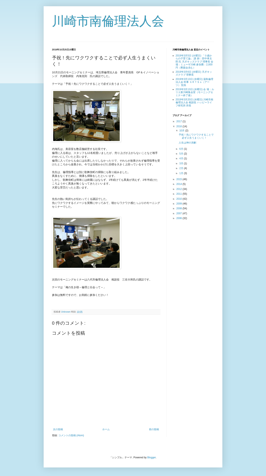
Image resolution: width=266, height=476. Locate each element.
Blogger (151, 457)
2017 (179, 121)
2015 (179, 179)
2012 (179, 189)
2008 (179, 208)
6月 (181, 148)
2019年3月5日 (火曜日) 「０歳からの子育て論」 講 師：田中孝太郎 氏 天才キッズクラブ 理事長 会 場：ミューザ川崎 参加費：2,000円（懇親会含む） (194, 61)
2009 (179, 203)
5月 (181, 153)
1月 (181, 173)
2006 (179, 218)
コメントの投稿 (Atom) (71, 435)
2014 (179, 184)
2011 (179, 193)
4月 (181, 158)
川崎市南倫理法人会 (108, 21)
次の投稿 (58, 429)
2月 (181, 168)
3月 (181, 163)
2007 (179, 213)
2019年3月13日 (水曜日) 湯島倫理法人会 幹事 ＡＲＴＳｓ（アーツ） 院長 (194, 82)
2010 (179, 198)
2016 (179, 126)
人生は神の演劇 (187, 142)
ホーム (106, 429)
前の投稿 (154, 429)
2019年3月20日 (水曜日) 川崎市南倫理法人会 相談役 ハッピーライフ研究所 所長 (194, 102)
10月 (182, 130)
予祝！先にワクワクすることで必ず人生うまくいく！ (196, 136)
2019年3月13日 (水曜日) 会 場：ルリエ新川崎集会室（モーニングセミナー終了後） (195, 92)
